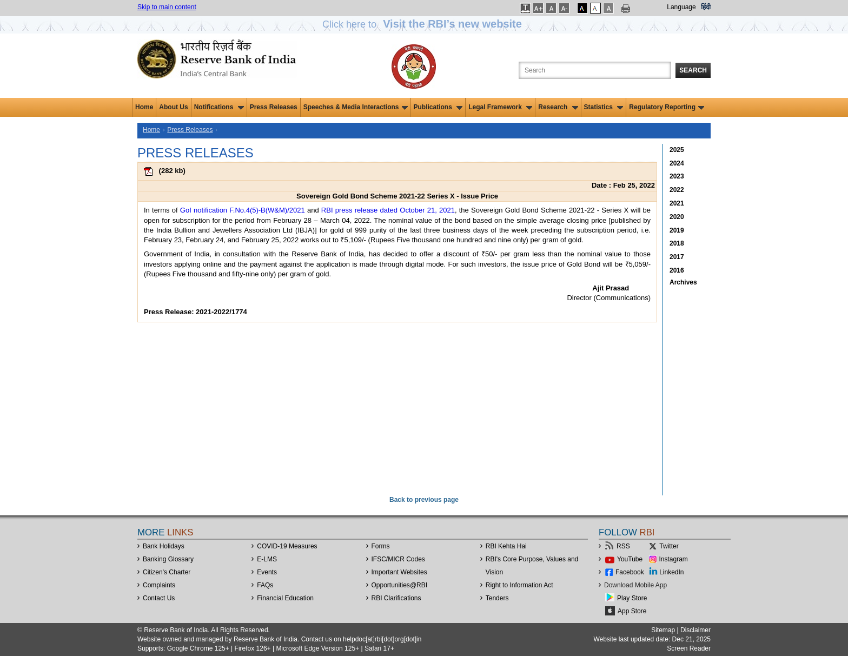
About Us (173, 107)
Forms (381, 546)
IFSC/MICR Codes (398, 559)
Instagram (673, 559)
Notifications (219, 107)
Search (693, 70)
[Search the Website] (595, 70)
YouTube (629, 559)
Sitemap (663, 630)
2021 (677, 203)
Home (144, 107)
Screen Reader (689, 648)
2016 (677, 270)
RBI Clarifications (396, 598)
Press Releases (273, 107)
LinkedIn (671, 572)
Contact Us (159, 598)
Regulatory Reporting (666, 107)
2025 (677, 150)
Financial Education (285, 598)
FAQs (265, 585)
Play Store (632, 598)
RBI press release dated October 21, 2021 (388, 210)
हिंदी (706, 7)
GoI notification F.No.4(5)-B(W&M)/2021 (242, 210)
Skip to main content (166, 7)
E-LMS (267, 559)
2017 (677, 257)
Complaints (159, 585)
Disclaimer (695, 630)
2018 (677, 243)
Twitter (668, 546)
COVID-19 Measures (287, 546)
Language (681, 7)
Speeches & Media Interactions (355, 107)
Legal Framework (500, 107)
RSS (623, 546)
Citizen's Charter (166, 572)
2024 (677, 163)
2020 (677, 217)
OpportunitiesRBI (400, 585)
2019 (677, 230)
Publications (438, 107)
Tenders (497, 598)
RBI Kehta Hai (506, 546)
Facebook (629, 572)
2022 (677, 190)
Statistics (604, 107)
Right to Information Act (519, 585)
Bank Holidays (163, 546)
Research (558, 107)
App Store (632, 611)
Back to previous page (424, 499)
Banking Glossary (168, 559)
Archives (683, 282)
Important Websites (399, 572)
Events (267, 572)
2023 (677, 176)
